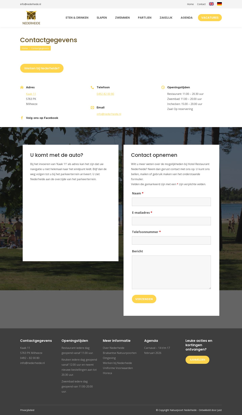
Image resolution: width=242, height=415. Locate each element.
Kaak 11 (31, 94)
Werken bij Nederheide (117, 363)
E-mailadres (142, 213)
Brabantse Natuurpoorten (119, 353)
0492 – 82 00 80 (29, 358)
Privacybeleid (27, 410)
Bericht (137, 251)
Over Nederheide (113, 348)
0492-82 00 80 (105, 94)
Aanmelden (197, 360)
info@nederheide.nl (30, 4)
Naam (138, 193)
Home (190, 4)
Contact (201, 4)
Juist (219, 410)
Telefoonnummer (146, 232)
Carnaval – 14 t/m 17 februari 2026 (157, 350)
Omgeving (109, 358)
